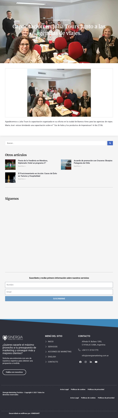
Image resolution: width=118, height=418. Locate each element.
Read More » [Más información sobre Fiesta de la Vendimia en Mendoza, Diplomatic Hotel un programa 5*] (22, 166)
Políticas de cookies (78, 389)
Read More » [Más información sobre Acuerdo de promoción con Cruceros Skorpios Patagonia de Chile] (77, 166)
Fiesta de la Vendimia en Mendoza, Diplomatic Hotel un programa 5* (33, 161)
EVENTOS (65, 20)
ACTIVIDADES (54, 20)
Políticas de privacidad (96, 389)
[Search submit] (110, 143)
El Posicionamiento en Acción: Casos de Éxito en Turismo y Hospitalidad (37, 174)
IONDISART (35, 413)
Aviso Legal (64, 389)
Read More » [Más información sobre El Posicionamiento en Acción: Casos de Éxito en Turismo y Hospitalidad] (22, 179)
